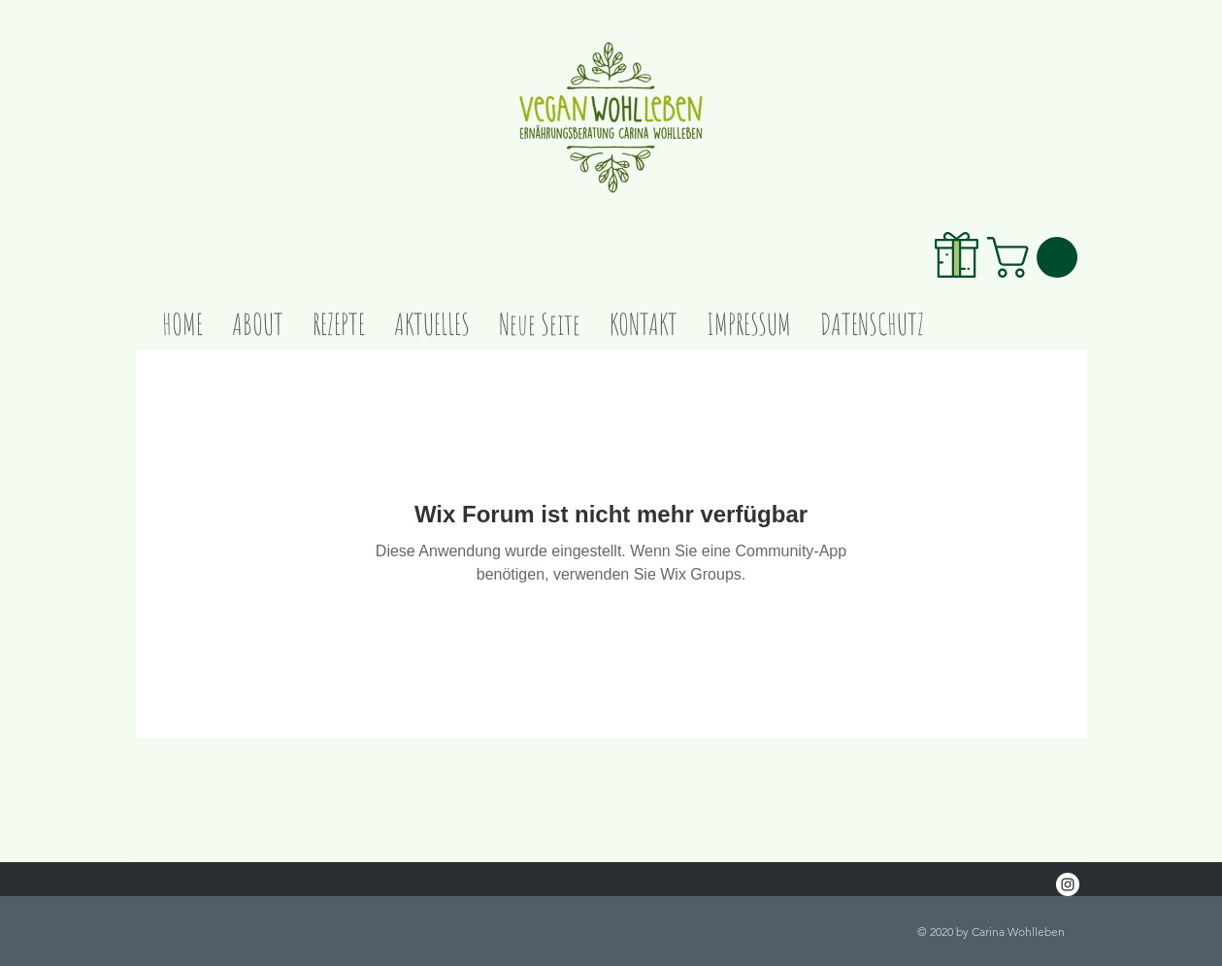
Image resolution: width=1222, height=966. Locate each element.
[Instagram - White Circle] (1067, 884)
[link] (1037, 257)
